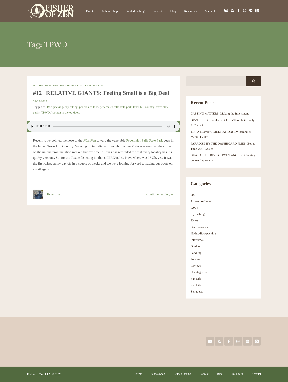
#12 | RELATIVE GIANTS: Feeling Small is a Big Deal (102, 92)
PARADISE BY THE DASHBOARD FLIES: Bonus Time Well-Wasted (223, 146)
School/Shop (116, 11)
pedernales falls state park (116, 107)
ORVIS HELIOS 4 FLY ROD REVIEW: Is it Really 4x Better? (223, 122)
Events (97, 11)
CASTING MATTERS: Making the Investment (220, 113)
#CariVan (89, 140)
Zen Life (98, 85)
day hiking (71, 107)
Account (210, 11)
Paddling (196, 252)
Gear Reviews (199, 227)
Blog (176, 11)
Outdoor (73, 85)
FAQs (194, 207)
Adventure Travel (201, 201)
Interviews (197, 239)
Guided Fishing (140, 11)
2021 (35, 85)
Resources (192, 11)
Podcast (161, 11)
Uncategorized (200, 272)
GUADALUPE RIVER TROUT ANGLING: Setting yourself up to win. (223, 157)
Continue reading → (160, 194)
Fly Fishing (198, 214)
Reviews (196, 265)
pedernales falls (89, 107)
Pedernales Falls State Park (144, 140)
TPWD (45, 112)
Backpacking (55, 107)
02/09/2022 (40, 101)
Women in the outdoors (65, 112)
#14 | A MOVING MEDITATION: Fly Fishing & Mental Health (221, 134)
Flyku (194, 220)
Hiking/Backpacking (52, 85)
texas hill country (144, 107)
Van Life (196, 278)
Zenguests (197, 291)
